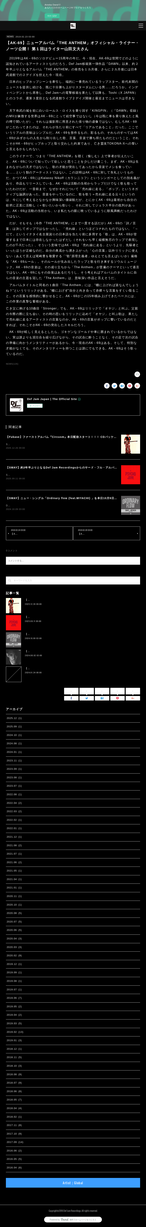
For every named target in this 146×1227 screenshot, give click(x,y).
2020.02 (14, 956)
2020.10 (14, 905)
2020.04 (14, 939)
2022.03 (14, 812)
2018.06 (14, 1092)
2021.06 (14, 863)
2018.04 (14, 1109)
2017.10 (14, 1134)
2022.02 (14, 820)
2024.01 (14, 752)
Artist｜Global (73, 1183)
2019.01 (14, 1041)
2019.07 (14, 990)
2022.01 (14, 829)
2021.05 (14, 871)
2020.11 (14, 897)
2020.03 (14, 948)
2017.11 (14, 1126)
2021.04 (14, 880)
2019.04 (14, 1016)
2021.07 (14, 854)
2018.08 (14, 1075)
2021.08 (14, 846)
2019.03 (14, 1024)
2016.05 (14, 1160)
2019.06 (14, 998)
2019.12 (14, 965)
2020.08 (14, 914)
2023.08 (14, 778)
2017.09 (15, 1143)
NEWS (10, 37)
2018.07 (14, 1083)
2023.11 (14, 761)
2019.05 (14, 1007)
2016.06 (14, 1151)
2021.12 (14, 837)
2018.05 (14, 1100)
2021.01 (14, 888)
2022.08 (14, 795)
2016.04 (14, 1168)
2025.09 (14, 727)
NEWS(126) (12, 364)
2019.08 (14, 981)
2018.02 (14, 1117)
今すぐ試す (52, 16)
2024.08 (14, 744)
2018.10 (14, 1066)
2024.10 (14, 736)
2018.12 (14, 1049)
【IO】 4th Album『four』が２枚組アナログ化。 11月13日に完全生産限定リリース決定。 (77, 652)
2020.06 (14, 931)
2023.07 (14, 786)
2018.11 (14, 1058)
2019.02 (15, 1032)
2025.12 (14, 719)
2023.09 (14, 769)
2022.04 (14, 803)
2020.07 (14, 922)
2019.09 (14, 973)
